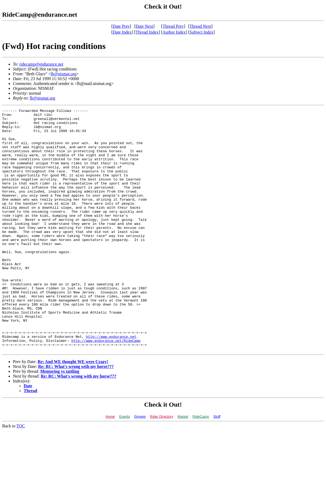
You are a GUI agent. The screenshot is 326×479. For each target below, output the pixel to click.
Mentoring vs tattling (59, 419)
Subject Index (201, 32)
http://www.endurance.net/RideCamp (105, 387)
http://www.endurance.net (111, 382)
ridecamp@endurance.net (41, 64)
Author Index (174, 32)
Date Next (144, 26)
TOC (20, 474)
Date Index (122, 32)
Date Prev (121, 26)
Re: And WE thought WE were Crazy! (73, 410)
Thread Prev (173, 26)
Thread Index (147, 32)
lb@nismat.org (63, 74)
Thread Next (200, 26)
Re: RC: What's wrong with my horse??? (76, 415)
